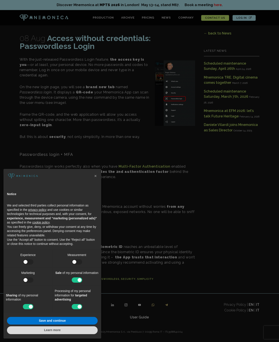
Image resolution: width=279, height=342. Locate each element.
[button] (95, 175)
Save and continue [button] (52, 320)
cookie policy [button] (40, 222)
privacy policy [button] (37, 209)
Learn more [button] (52, 330)
